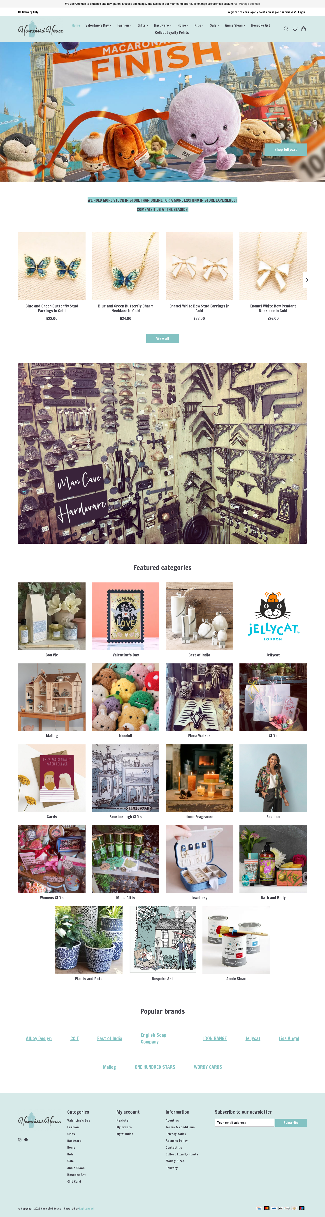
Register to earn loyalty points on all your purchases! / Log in (267, 12)
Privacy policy (176, 1134)
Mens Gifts (125, 898)
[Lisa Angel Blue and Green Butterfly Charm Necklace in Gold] (125, 266)
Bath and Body (273, 898)
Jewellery (199, 898)
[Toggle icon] (286, 29)
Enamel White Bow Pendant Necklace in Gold (273, 308)
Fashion (273, 817)
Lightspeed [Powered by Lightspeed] (86, 1208)
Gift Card (74, 1181)
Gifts (273, 736)
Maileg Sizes (175, 1161)
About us (172, 1120)
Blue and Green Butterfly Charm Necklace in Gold (125, 308)
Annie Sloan (236, 978)
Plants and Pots (88, 978)
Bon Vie (52, 655)
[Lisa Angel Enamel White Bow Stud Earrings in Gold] (199, 266)
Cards (52, 817)
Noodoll (125, 736)
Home (76, 25)
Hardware (74, 1140)
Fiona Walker (199, 736)
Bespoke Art (260, 25)
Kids (70, 1154)
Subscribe (291, 1122)
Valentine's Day (126, 655)
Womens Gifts (52, 898)
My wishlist (124, 1134)
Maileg (52, 736)
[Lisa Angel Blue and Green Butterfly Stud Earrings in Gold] (52, 266)
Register (123, 1120)
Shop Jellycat (285, 149)
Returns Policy (177, 1140)
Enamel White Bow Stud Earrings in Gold (199, 308)
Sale (70, 1161)
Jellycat (273, 655)
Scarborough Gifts (125, 817)
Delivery (172, 1168)
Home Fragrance (199, 817)
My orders (124, 1127)
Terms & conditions (180, 1127)
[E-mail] (244, 1123)
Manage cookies (249, 3)
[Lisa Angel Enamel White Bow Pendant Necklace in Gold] (273, 266)
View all (162, 338)
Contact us (174, 1147)
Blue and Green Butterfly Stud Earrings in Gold (52, 308)
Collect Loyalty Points (172, 32)
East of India (199, 655)
